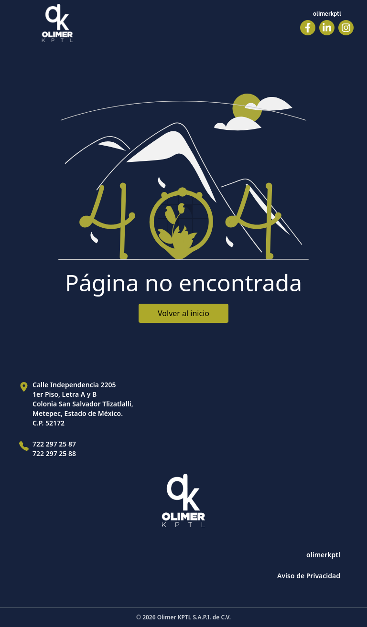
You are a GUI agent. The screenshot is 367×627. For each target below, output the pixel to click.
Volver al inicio (183, 313)
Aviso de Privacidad (308, 575)
